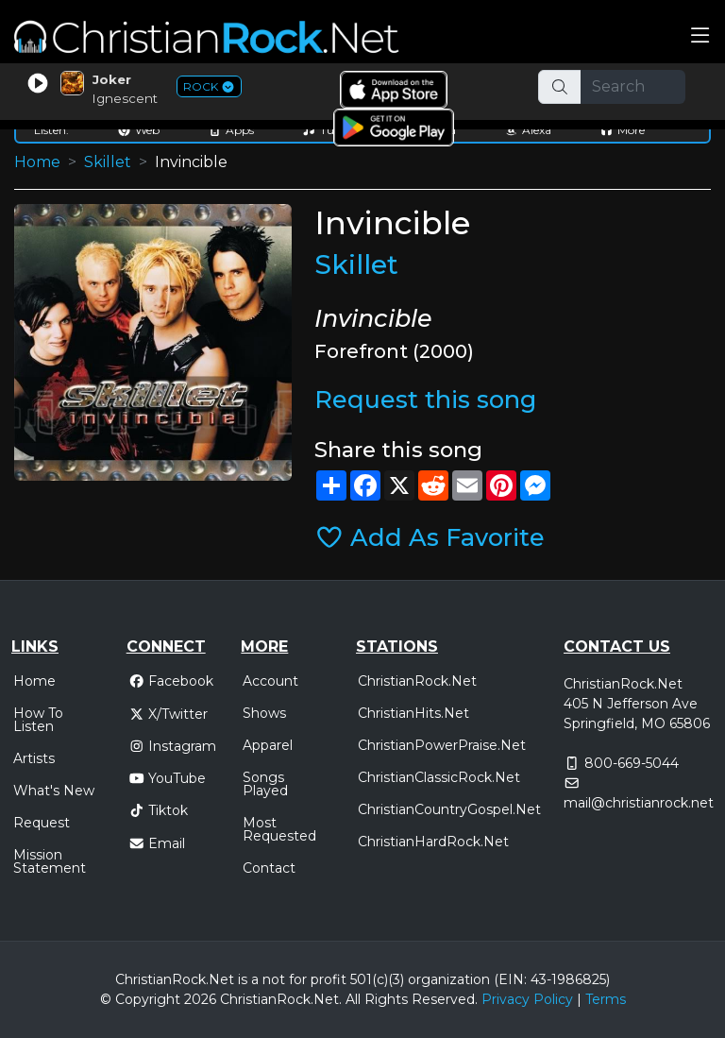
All (353, 999)
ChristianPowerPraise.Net (442, 745)
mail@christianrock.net (639, 802)
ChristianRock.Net (417, 681)
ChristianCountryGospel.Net (449, 809)
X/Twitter (168, 714)
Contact (269, 868)
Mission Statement (49, 861)
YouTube (167, 778)
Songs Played (265, 784)
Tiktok (158, 810)
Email (157, 843)
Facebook (171, 681)
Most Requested (279, 829)
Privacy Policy (527, 999)
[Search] (633, 87)
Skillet (107, 162)
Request (41, 822)
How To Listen (38, 719)
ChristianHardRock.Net (433, 841)
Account (270, 681)
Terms (605, 999)
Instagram (172, 746)
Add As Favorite (430, 537)
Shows (264, 713)
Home (37, 162)
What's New (53, 790)
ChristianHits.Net (413, 713)
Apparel (268, 745)
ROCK (209, 86)
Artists (34, 758)
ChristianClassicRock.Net (439, 777)
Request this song (425, 399)
